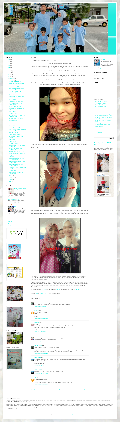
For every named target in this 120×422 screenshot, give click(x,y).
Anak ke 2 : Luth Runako (100, 103)
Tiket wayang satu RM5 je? (15, 106)
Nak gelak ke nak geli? (14, 132)
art (35, 377)
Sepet (103, 59)
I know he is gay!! (12, 99)
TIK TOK (9, 225)
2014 (9, 72)
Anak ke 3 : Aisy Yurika (100, 104)
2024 (9, 61)
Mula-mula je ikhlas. (13, 113)
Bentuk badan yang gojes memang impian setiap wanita (16, 97)
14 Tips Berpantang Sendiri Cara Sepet (103, 115)
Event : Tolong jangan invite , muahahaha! (15, 92)
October (11, 175)
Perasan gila (11, 94)
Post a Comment (36, 387)
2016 (9, 69)
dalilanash (36, 322)
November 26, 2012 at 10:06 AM (41, 318)
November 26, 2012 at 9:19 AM (41, 306)
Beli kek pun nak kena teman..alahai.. (17, 153)
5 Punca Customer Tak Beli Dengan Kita (104, 114)
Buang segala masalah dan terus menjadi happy (16, 173)
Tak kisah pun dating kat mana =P (16, 118)
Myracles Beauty (98, 132)
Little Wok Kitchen (13, 125)
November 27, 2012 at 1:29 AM (41, 373)
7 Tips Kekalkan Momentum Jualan (102, 124)
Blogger (73, 414)
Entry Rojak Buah (12, 141)
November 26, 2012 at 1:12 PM (41, 341)
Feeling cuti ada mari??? (14, 127)
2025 (9, 59)
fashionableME (37, 336)
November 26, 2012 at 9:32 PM (41, 353)
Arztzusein (36, 301)
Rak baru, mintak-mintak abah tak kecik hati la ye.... (16, 104)
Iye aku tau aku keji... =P (14, 120)
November (11, 80)
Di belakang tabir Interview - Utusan (16, 151)
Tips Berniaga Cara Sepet (100, 123)
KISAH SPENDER (18, 206)
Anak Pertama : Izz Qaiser (101, 101)
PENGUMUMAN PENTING (15, 81)
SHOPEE (10, 223)
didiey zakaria (37, 357)
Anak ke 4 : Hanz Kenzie (100, 106)
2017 (9, 67)
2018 (9, 65)
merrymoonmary (62, 414)
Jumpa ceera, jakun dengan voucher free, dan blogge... (17, 116)
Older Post (86, 389)
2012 (9, 76)
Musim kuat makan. (13, 111)
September (11, 177)
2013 (9, 74)
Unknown (36, 310)
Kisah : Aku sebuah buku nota (15, 124)
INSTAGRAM (10, 221)
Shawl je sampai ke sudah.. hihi (16, 101)
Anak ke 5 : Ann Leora (100, 108)
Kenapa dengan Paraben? (14, 134)
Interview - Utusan (13, 170)
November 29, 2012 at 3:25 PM (41, 384)
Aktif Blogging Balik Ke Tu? (13, 199)
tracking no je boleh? (13, 122)
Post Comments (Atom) (42, 392)
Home (60, 389)
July (10, 181)
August (10, 179)
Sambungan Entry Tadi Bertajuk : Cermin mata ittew (16, 165)
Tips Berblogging (99, 126)
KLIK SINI (43, 289)
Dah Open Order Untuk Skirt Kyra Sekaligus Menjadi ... (16, 149)
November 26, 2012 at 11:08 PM (41, 365)
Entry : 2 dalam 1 (12, 139)
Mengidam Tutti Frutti (13, 143)
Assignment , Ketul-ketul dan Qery (16, 86)
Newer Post (33, 389)
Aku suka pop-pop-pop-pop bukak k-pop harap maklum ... (17, 159)
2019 (9, 63)
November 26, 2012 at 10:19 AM (41, 331)
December (11, 78)
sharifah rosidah (38, 345)
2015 (9, 70)
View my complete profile (99, 68)
